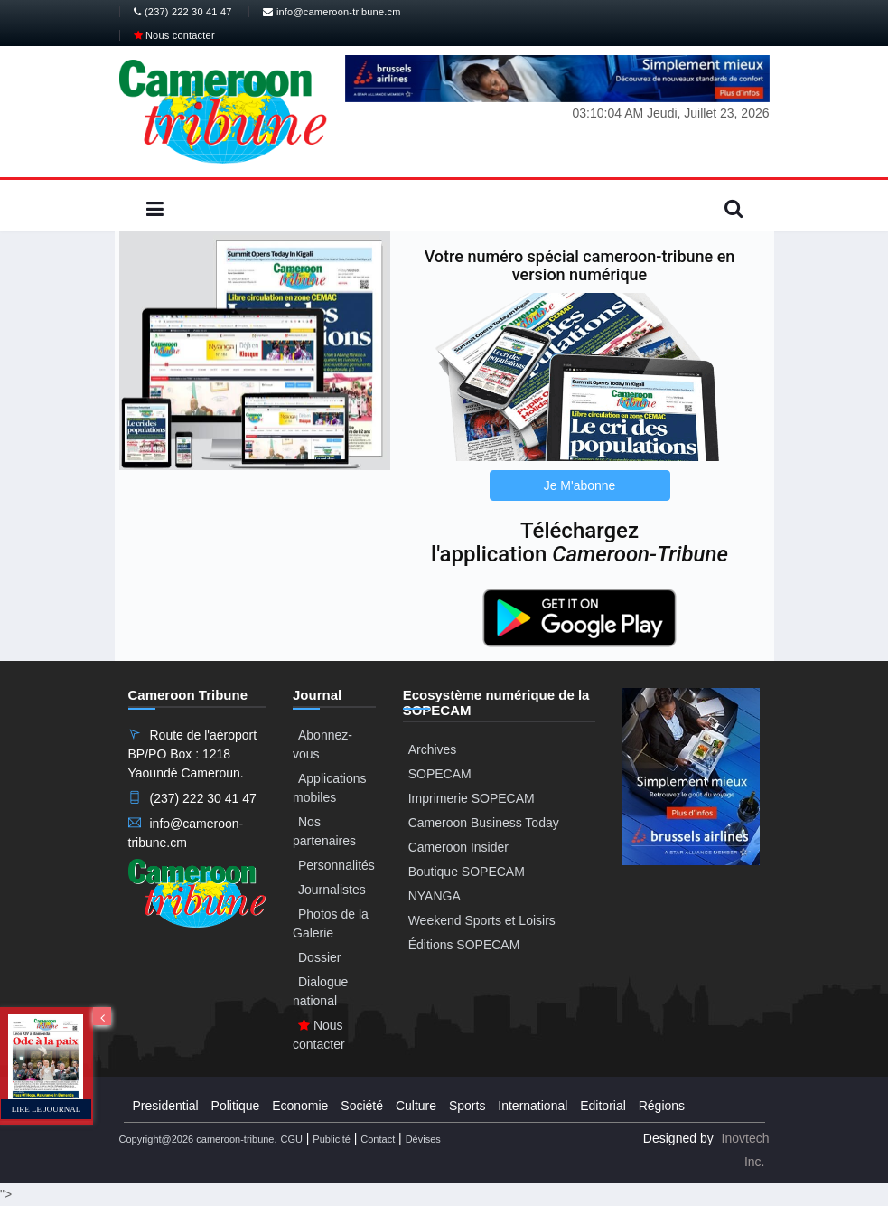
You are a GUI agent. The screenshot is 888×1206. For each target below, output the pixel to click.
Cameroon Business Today (483, 822)
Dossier (319, 957)
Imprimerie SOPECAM (471, 798)
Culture (416, 1105)
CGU (291, 1139)
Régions (662, 1105)
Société (362, 1105)
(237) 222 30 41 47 (183, 11)
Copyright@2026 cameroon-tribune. (198, 1139)
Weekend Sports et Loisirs (482, 920)
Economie (300, 1105)
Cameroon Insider (458, 847)
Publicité (332, 1139)
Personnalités (336, 865)
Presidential (166, 1105)
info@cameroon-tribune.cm (331, 11)
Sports (467, 1105)
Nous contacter (174, 35)
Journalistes (332, 889)
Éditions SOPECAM (464, 944)
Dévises (423, 1139)
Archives (432, 749)
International (532, 1105)
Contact (377, 1139)
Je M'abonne (580, 485)
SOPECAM (440, 774)
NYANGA (434, 896)
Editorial (603, 1105)
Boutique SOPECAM (466, 871)
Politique (235, 1105)
